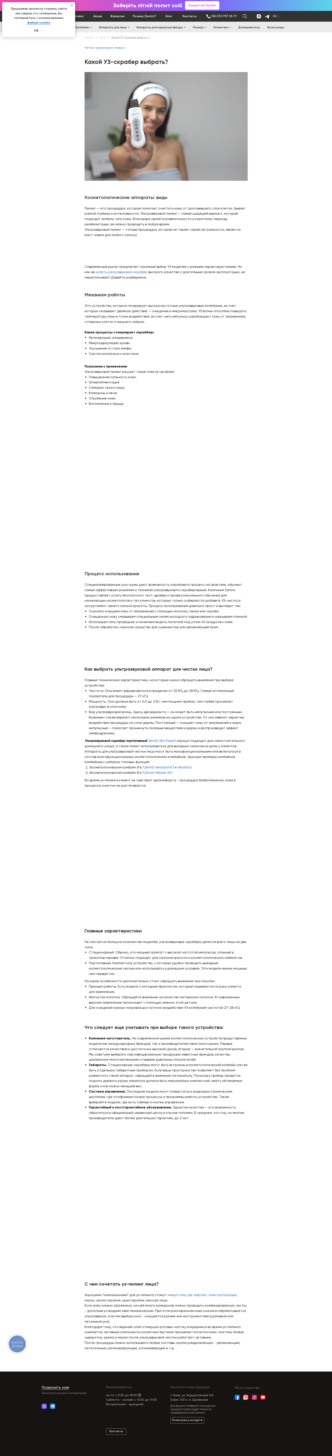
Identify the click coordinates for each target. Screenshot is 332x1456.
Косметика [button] (221, 27)
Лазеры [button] (198, 27)
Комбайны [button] (82, 27)
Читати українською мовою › (105, 47)
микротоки (177, 1295)
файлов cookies (38, 22)
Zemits (89, 37)
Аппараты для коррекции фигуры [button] (159, 27)
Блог (103, 37)
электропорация (222, 1295)
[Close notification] (72, 5)
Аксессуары (275, 27)
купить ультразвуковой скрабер (121, 272)
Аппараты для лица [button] (113, 27)
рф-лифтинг (197, 1295)
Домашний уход (249, 27)
